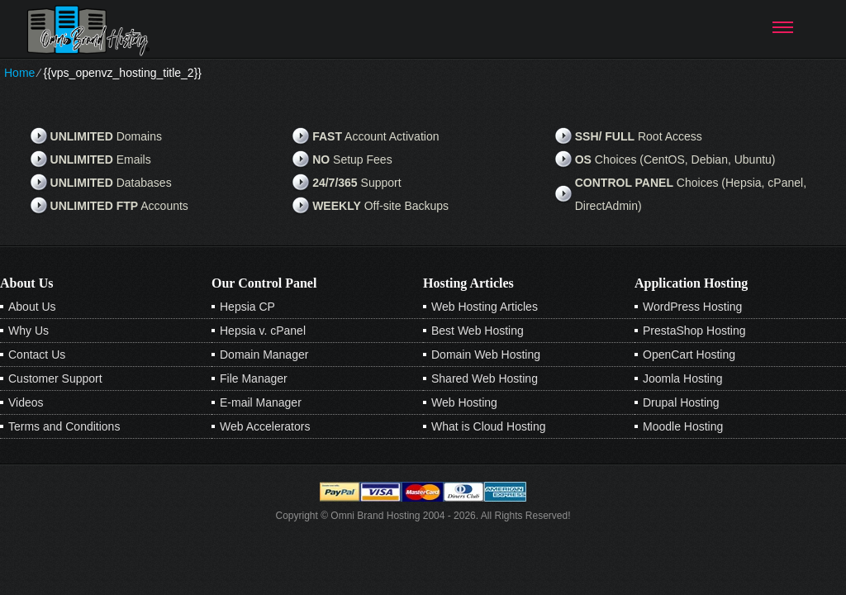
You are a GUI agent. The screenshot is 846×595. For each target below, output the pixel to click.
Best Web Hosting (477, 330)
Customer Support (55, 378)
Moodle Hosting (683, 426)
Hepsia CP (247, 306)
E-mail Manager (261, 402)
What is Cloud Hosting (488, 426)
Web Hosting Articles (484, 306)
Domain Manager (264, 354)
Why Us (28, 330)
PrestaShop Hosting (694, 330)
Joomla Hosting (683, 378)
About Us (32, 306)
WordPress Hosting (692, 306)
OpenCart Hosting (689, 354)
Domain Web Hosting (485, 354)
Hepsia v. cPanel (263, 330)
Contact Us (36, 354)
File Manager (254, 378)
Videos (26, 402)
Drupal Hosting (681, 402)
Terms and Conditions (64, 426)
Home (19, 72)
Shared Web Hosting (484, 378)
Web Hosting (464, 402)
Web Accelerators (265, 426)
